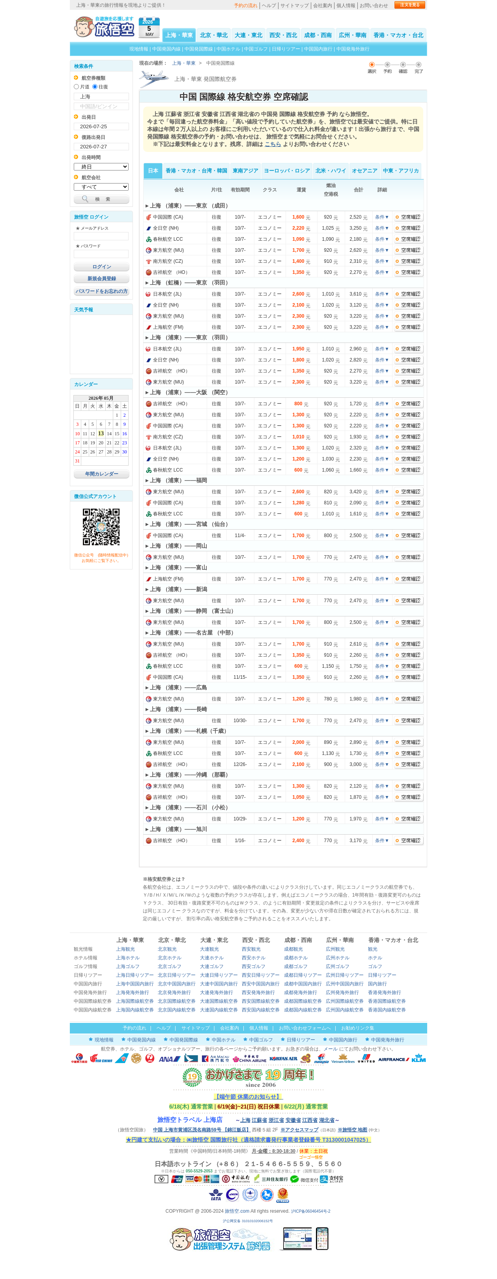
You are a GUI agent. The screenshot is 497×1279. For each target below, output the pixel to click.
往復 (103, 87)
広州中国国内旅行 (345, 984)
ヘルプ (269, 5)
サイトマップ (294, 5)
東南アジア (245, 171)
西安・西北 (283, 35)
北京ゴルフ (169, 966)
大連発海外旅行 (216, 992)
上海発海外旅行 (132, 992)
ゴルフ (375, 966)
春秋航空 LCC (164, 239)
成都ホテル (296, 958)
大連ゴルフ (212, 966)
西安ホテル (253, 958)
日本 (153, 171)
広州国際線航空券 (345, 1001)
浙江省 (276, 1120)
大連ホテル (212, 958)
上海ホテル (128, 958)
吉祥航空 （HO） (168, 272)
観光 (372, 949)
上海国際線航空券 (135, 1001)
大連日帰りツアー (219, 975)
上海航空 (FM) (164, 327)
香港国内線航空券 (387, 1010)
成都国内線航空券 (303, 1010)
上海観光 (125, 949)
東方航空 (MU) (165, 250)
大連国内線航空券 (219, 1010)
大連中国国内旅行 (219, 984)
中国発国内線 (166, 49)
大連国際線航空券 (219, 1001)
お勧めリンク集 (357, 1028)
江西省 (310, 1120)
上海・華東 (179, 35)
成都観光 (293, 949)
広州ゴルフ (337, 966)
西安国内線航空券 (261, 1010)
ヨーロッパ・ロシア (287, 171)
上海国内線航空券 (135, 1010)
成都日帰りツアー (303, 975)
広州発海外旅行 (342, 992)
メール (330, 1049)
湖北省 (326, 1120)
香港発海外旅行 (384, 992)
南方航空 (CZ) (164, 261)
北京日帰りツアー (177, 975)
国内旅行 (377, 984)
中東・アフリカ (401, 171)
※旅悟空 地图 (352, 1130)
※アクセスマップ (299, 1130)
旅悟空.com (237, 1211)
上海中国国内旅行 (135, 984)
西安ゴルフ (253, 966)
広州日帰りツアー (345, 975)
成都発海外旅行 (300, 992)
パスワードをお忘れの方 (102, 291)
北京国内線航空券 (177, 1010)
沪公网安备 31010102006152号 (248, 1221)
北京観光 (167, 949)
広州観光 (335, 949)
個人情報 (345, 5)
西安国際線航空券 (261, 1001)
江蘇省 (259, 1120)
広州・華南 (352, 35)
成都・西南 (318, 35)
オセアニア (364, 171)
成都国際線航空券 (303, 1001)
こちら (273, 144)
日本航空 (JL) (163, 294)
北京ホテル (169, 958)
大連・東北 (248, 35)
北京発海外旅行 (174, 992)
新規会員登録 (102, 278)
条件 (382, 217)
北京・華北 (214, 35)
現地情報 (138, 49)
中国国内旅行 (318, 49)
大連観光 (209, 949)
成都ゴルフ (296, 966)
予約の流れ (246, 5)
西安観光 (251, 949)
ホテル (375, 958)
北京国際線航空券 (177, 1001)
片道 (85, 87)
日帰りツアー (286, 49)
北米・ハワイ (331, 171)
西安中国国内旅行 (261, 984)
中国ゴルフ (256, 49)
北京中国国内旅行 (177, 984)
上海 (245, 1120)
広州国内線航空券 (345, 1010)
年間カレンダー (101, 474)
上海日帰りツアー (135, 975)
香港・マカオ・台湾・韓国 (196, 171)
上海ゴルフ (128, 966)
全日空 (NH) (162, 228)
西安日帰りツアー (261, 975)
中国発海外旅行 (353, 49)
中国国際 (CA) (164, 217)
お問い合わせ (374, 5)
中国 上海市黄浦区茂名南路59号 (202, 1130)
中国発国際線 (199, 49)
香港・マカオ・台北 (398, 35)
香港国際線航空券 (387, 1001)
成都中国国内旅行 (303, 984)
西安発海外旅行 (258, 992)
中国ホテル (228, 49)
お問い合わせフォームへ (305, 1028)
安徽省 (293, 1120)
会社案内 (322, 5)
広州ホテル (337, 958)
